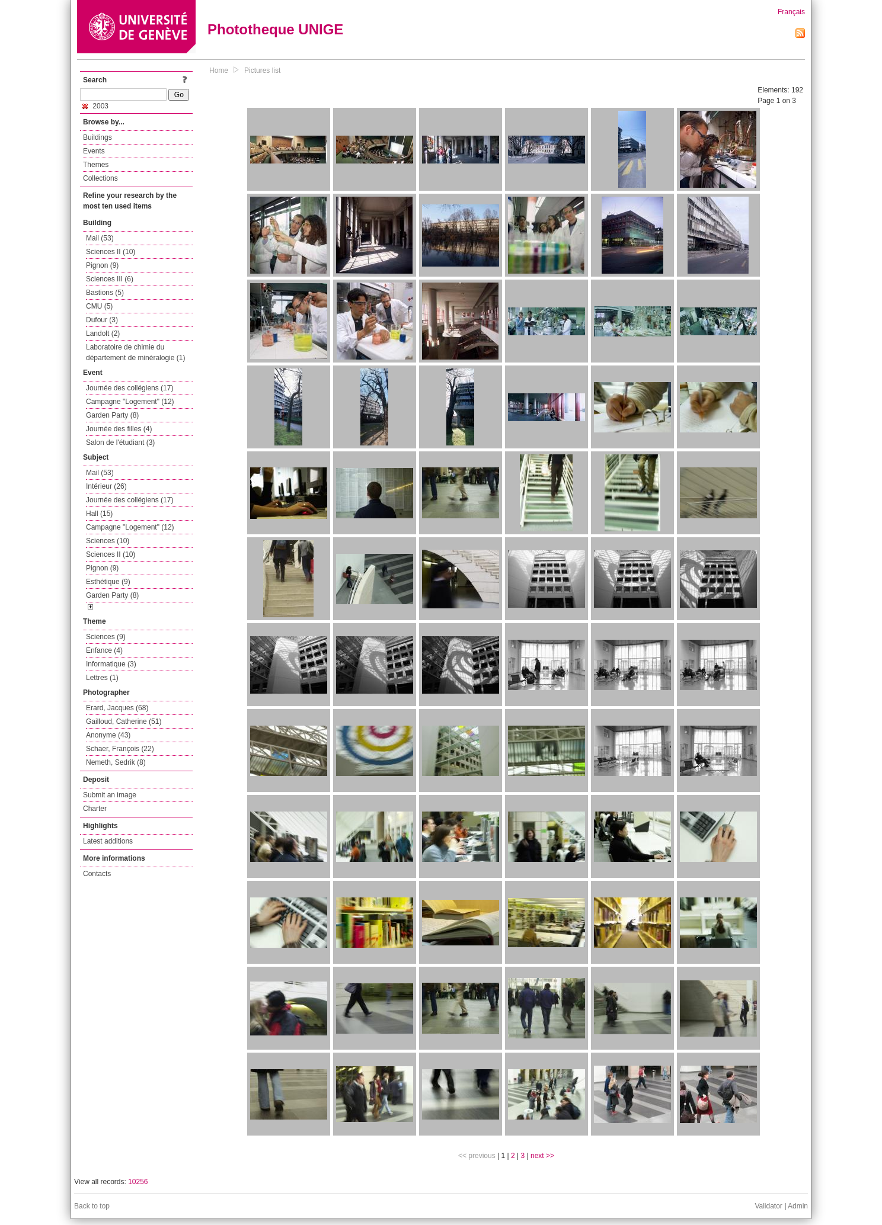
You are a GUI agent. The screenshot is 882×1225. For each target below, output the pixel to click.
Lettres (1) (102, 678)
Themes (95, 165)
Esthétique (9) (108, 582)
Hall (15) (99, 513)
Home (218, 70)
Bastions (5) (105, 292)
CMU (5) (99, 306)
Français (791, 12)
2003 (95, 106)
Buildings (97, 137)
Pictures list (262, 70)
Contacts (97, 874)
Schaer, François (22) (120, 749)
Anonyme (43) (108, 735)
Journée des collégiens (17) (129, 388)
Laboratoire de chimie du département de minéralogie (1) (135, 352)
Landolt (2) (103, 333)
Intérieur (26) (106, 486)
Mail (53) (100, 238)
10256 (138, 1182)
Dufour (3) (102, 320)
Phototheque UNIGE (275, 29)
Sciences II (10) (110, 252)
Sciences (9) (106, 637)
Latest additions (108, 841)
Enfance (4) (104, 650)
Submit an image (109, 795)
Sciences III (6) (109, 279)
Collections (100, 178)
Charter (95, 808)
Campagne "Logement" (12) (130, 401)
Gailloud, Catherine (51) (123, 721)
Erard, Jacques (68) (117, 708)
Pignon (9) (102, 265)
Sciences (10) (107, 541)
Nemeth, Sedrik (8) (116, 762)
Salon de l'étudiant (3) (120, 442)
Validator (768, 1206)
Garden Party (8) (112, 415)
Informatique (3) (111, 664)
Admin (798, 1206)
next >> (542, 1156)
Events (94, 151)
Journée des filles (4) (119, 429)
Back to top (92, 1206)
